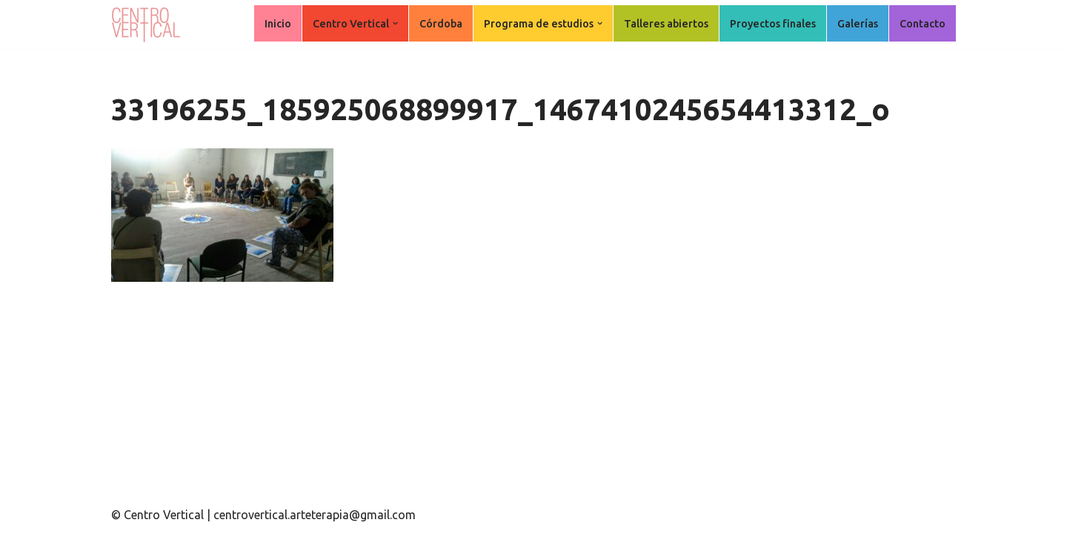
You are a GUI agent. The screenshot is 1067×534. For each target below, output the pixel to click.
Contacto (922, 24)
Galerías (857, 24)
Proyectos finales (773, 24)
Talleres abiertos (666, 24)
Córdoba (440, 24)
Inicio (278, 24)
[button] (395, 23)
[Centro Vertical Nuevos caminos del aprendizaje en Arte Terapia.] (148, 24)
